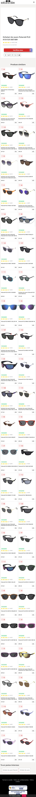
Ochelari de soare (25, 770)
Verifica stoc (22, 50)
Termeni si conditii (7, 780)
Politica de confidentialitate (21, 780)
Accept (24, 795)
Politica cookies (16, 795)
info (16, 93)
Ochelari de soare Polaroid (10, 770)
